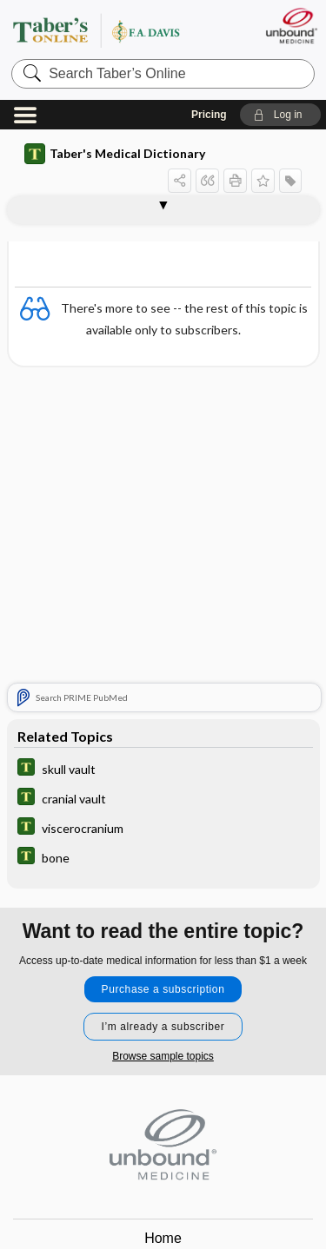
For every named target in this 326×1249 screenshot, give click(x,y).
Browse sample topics (163, 1056)
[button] (280, 114)
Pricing (209, 115)
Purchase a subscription (163, 989)
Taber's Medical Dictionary (114, 153)
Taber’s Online (117, 30)
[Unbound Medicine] (291, 25)
